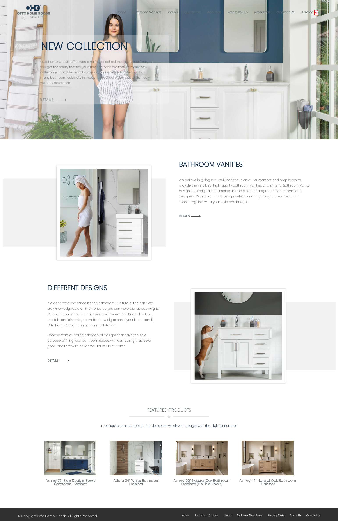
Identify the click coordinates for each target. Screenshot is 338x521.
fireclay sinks (276, 515)
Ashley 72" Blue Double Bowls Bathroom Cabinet (70, 482)
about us (295, 515)
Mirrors (172, 12)
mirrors (227, 515)
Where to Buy (237, 12)
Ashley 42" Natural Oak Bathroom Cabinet (267, 482)
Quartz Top (192, 12)
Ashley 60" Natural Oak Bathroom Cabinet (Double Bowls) (201, 482)
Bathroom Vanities (146, 12)
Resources (262, 12)
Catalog (306, 12)
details (43, 100)
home (185, 515)
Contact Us (285, 12)
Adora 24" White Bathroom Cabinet (136, 482)
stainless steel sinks (249, 515)
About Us (214, 12)
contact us (313, 515)
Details (184, 216)
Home (121, 12)
